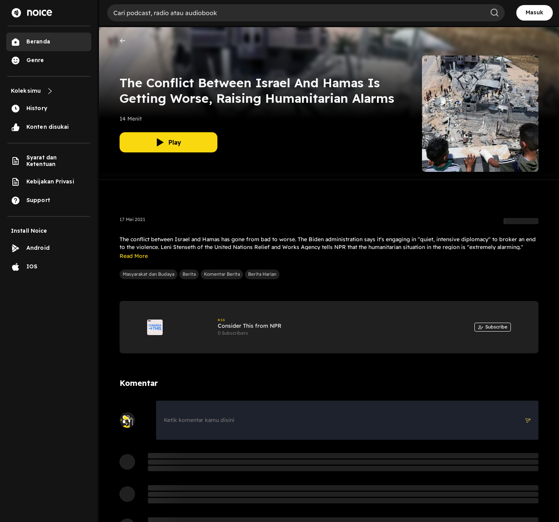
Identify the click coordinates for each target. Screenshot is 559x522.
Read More (134, 255)
